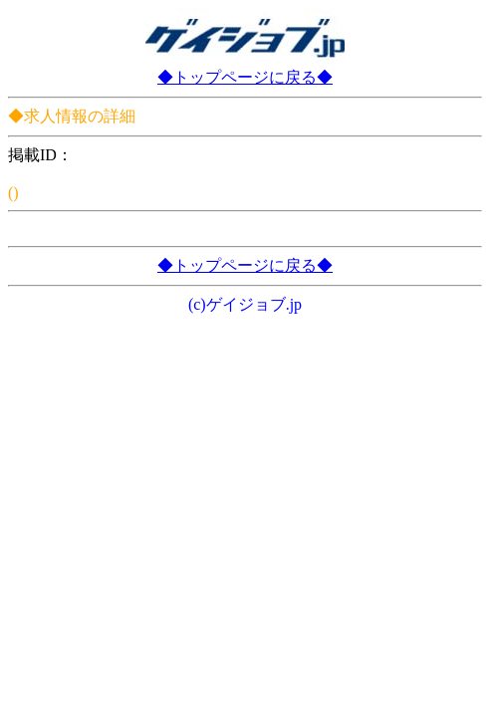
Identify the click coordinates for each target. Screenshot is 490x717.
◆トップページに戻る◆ (245, 77)
